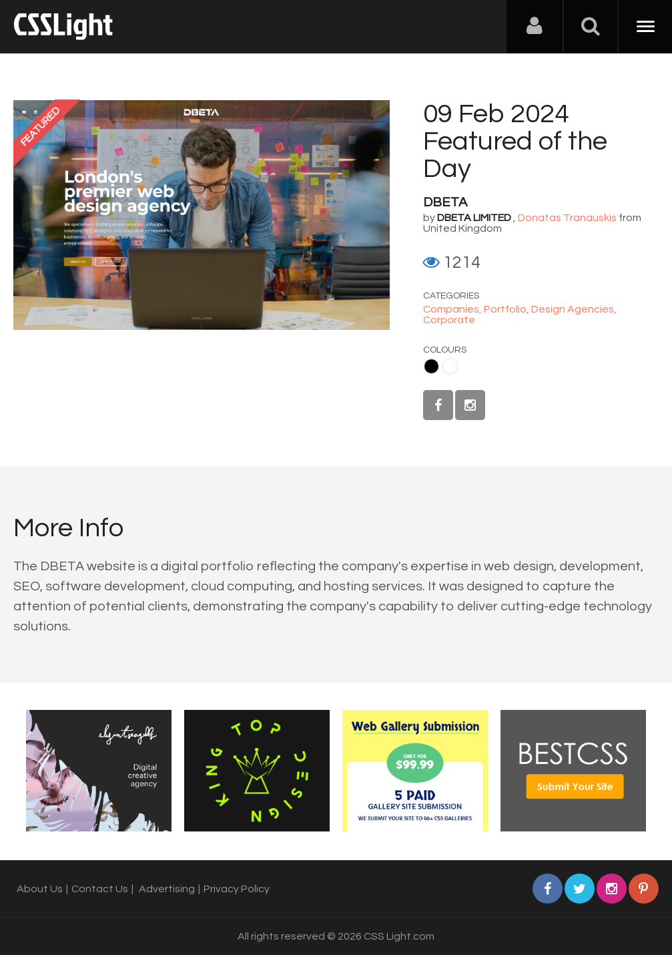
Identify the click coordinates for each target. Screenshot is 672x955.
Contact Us (99, 889)
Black (431, 366)
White (450, 366)
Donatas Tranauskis (567, 217)
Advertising (167, 889)
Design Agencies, (574, 309)
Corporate (449, 320)
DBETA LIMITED (474, 217)
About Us (40, 889)
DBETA (445, 202)
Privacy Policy (237, 889)
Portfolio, (507, 309)
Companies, (453, 309)
